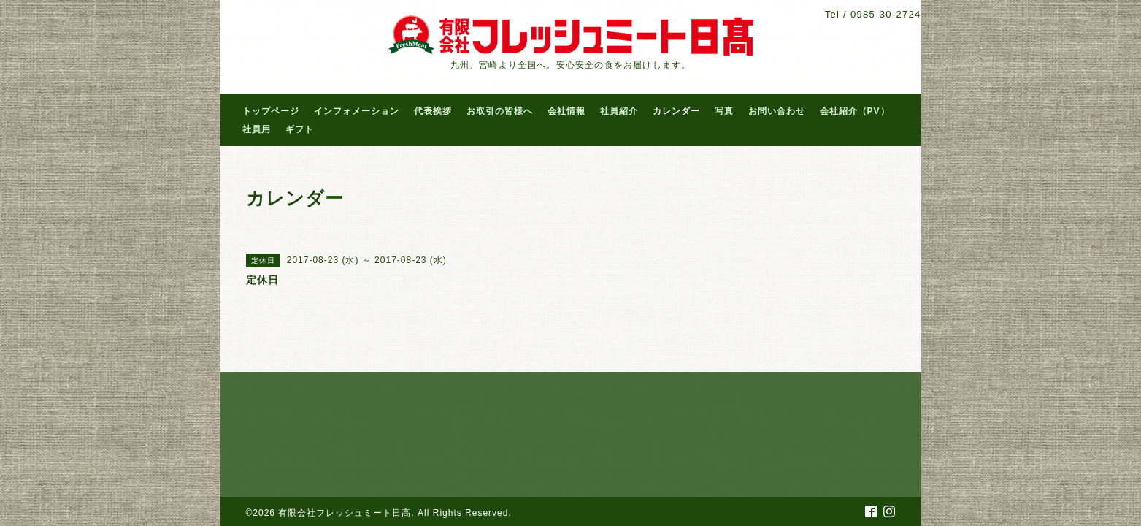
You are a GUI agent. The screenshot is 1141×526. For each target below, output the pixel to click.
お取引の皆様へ (499, 111)
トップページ (270, 111)
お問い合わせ (776, 111)
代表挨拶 (433, 111)
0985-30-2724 (885, 14)
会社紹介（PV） (855, 111)
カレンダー (676, 111)
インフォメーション (356, 111)
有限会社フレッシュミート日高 (344, 513)
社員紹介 (619, 111)
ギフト (299, 129)
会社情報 (566, 111)
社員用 (256, 129)
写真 (724, 111)
